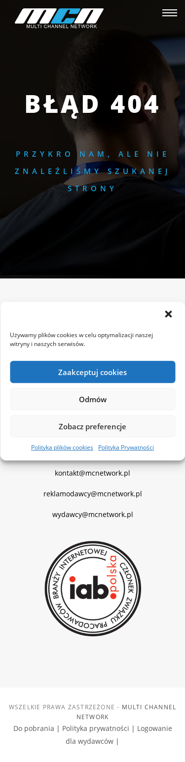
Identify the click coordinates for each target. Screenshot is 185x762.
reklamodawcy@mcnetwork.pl (92, 493)
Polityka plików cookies (62, 447)
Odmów (93, 399)
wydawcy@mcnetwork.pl (92, 514)
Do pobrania (34, 728)
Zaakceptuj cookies (92, 372)
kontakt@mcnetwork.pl (92, 473)
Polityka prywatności (96, 728)
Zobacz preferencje (92, 426)
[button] (169, 315)
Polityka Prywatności (126, 447)
